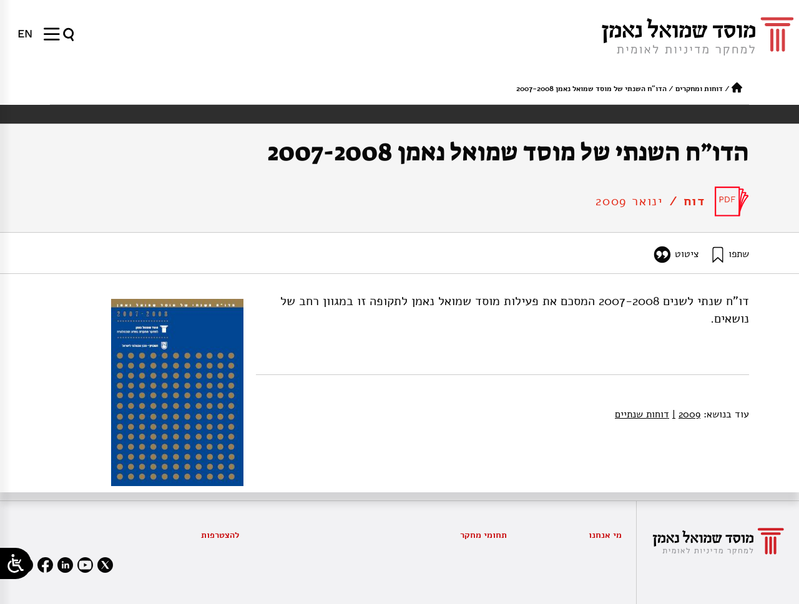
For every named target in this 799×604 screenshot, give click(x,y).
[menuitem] (25, 33)
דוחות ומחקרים (699, 89)
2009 (686, 414)
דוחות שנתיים (642, 414)
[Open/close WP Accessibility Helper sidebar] (15, 563)
